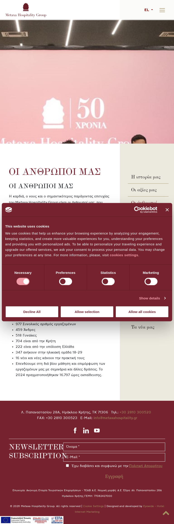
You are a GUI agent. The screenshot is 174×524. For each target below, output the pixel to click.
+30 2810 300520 (135, 412)
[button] (165, 513)
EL (147, 10)
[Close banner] (167, 209)
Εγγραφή (114, 476)
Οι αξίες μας (144, 189)
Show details (149, 298)
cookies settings (124, 255)
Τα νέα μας (142, 327)
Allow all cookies (142, 312)
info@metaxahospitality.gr (115, 418)
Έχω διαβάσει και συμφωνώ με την (116, 466)
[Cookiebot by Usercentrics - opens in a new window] (137, 209)
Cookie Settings (93, 506)
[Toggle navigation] (162, 10)
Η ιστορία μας (145, 177)
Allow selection (87, 312)
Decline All (32, 312)
